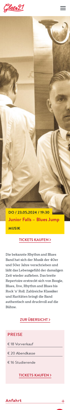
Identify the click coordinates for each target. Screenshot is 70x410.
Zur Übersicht (34, 320)
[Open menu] (62, 8)
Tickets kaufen (34, 240)
